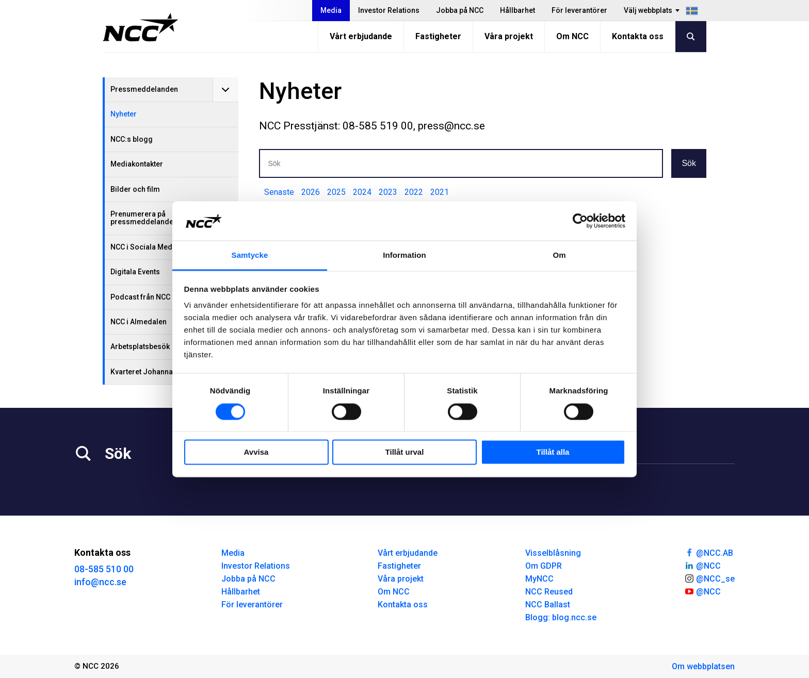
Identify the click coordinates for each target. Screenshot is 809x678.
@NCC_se (709, 578)
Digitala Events (135, 272)
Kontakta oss (638, 36)
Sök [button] (689, 163)
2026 (310, 192)
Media (331, 10)
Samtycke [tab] (250, 255)
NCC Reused (549, 592)
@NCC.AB (708, 552)
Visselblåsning (553, 553)
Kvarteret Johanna (141, 372)
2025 (336, 192)
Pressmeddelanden (144, 89)
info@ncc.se (100, 581)
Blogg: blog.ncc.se (560, 617)
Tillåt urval (404, 452)
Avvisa (256, 452)
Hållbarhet (517, 10)
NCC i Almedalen (138, 322)
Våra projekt (508, 36)
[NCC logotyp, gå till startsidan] (141, 27)
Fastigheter (438, 36)
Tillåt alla (553, 452)
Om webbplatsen (703, 666)
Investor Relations (388, 10)
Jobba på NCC (459, 10)
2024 (362, 192)
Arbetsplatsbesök (140, 346)
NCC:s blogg (131, 139)
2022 (414, 192)
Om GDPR (543, 566)
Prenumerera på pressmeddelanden (143, 218)
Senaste (279, 192)
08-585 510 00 (104, 569)
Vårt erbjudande (361, 36)
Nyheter (123, 114)
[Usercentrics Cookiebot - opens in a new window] (580, 220)
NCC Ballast (547, 604)
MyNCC (539, 579)
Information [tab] (404, 255)
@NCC (702, 565)
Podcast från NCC (140, 297)
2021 (439, 192)
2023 (388, 192)
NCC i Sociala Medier (146, 247)
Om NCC (572, 36)
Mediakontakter (136, 164)
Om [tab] (559, 255)
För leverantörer (579, 10)
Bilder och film (135, 189)
